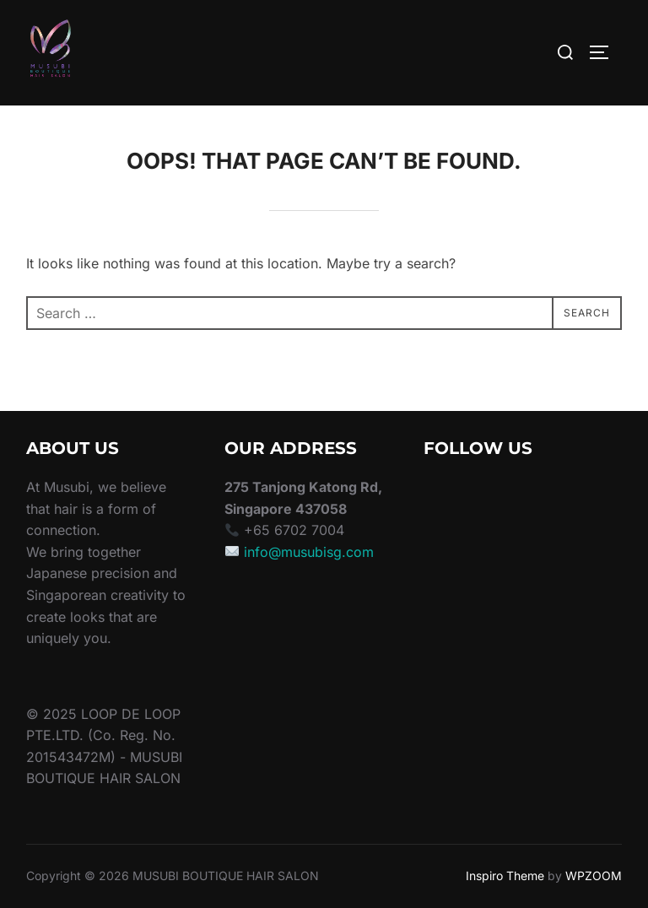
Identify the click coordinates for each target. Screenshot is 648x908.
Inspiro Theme (505, 875)
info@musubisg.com (309, 551)
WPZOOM (593, 875)
